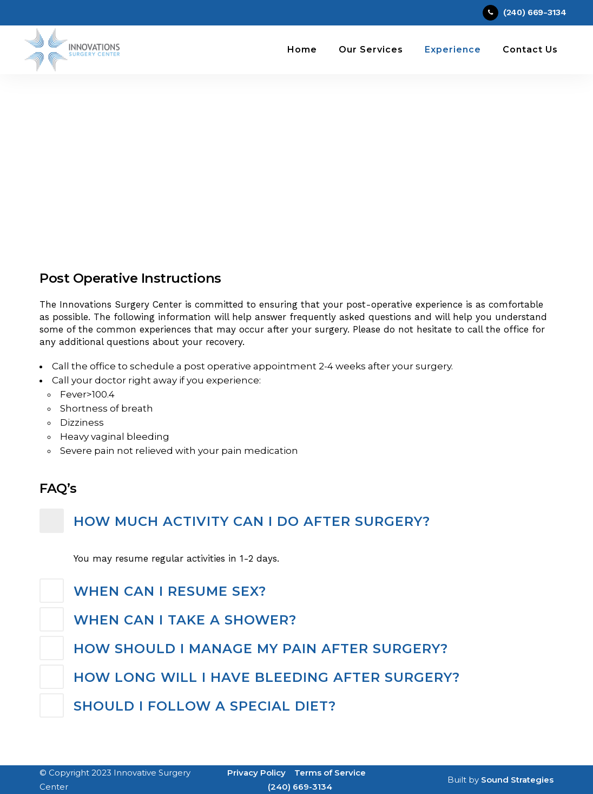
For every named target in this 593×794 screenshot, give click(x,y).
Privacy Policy (256, 772)
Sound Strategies (517, 780)
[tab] (296, 522)
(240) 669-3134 (300, 787)
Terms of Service (330, 772)
